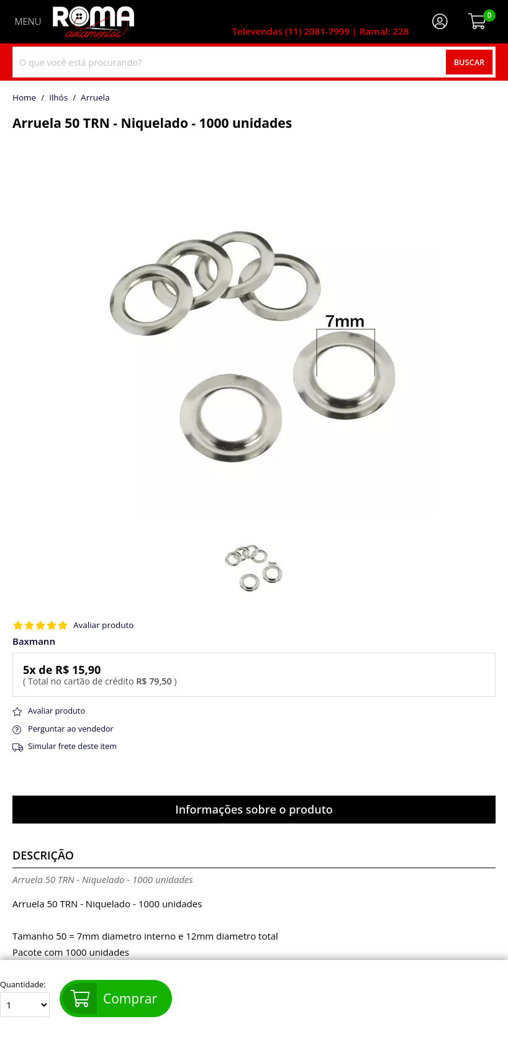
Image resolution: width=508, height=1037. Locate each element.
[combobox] (254, 62)
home (24, 98)
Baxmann (33, 641)
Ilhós (58, 98)
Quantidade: (25, 998)
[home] (93, 21)
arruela (95, 98)
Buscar (469, 62)
